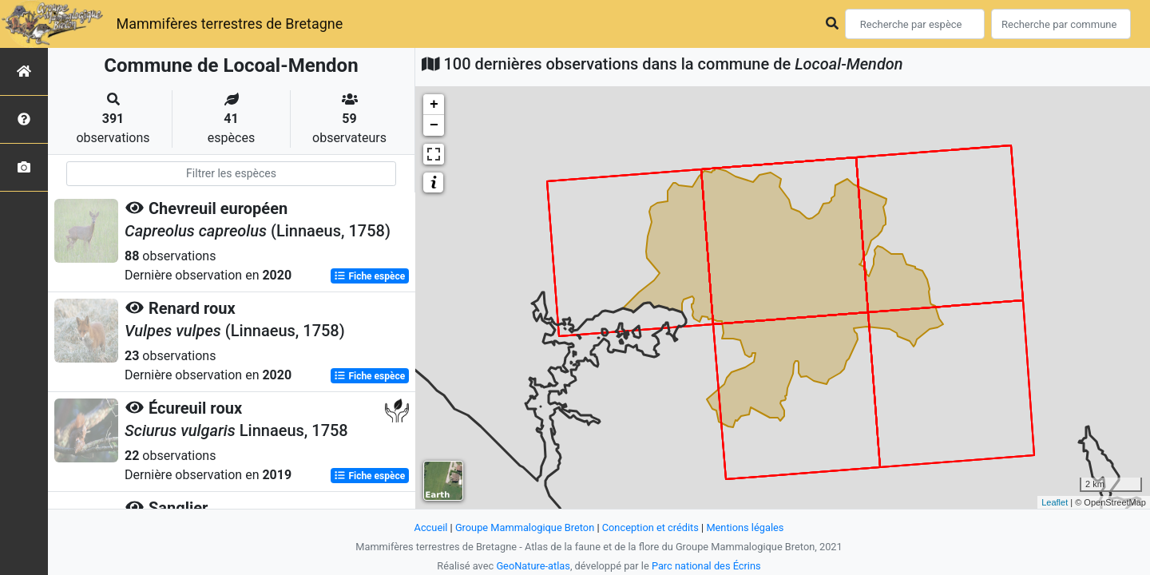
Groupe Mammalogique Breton (524, 527)
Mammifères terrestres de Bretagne (229, 23)
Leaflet (1054, 502)
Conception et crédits (650, 527)
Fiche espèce (369, 276)
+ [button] (434, 104)
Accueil (431, 527)
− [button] (434, 125)
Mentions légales (744, 527)
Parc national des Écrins (706, 566)
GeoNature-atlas (533, 566)
